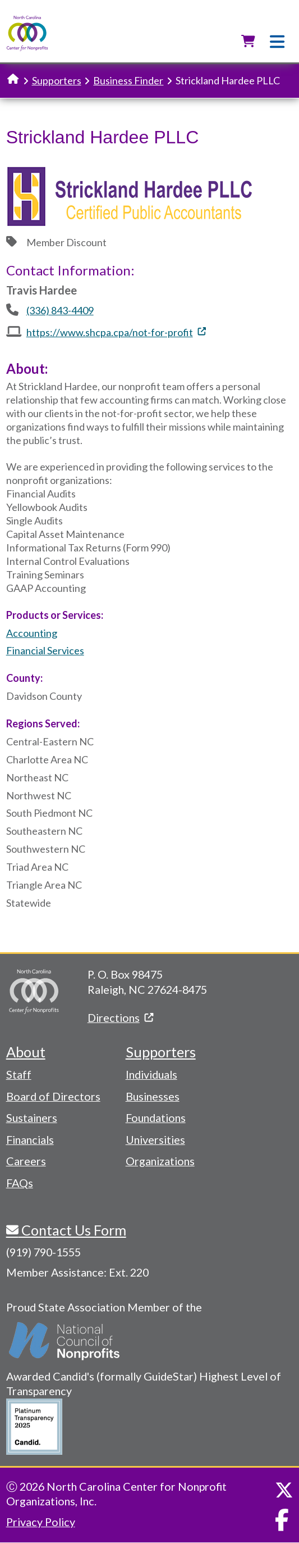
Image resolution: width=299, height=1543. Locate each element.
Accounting (31, 633)
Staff (18, 1074)
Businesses (153, 1096)
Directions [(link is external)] (120, 1017)
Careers (26, 1161)
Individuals (151, 1074)
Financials (30, 1139)
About (25, 1051)
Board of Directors (53, 1096)
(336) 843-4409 (60, 310)
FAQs (19, 1182)
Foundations (156, 1117)
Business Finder (128, 80)
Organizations (160, 1161)
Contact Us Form (72, 1229)
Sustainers (31, 1117)
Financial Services (45, 650)
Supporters (56, 80)
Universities (155, 1139)
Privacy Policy (40, 1521)
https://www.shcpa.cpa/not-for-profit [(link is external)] (116, 332)
